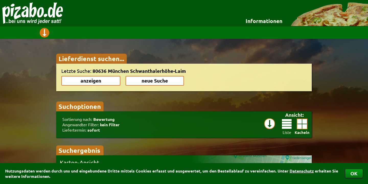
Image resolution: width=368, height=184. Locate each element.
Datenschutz (302, 171)
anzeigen (90, 80)
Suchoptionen (80, 106)
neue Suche (155, 80)
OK (354, 173)
